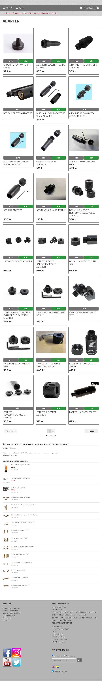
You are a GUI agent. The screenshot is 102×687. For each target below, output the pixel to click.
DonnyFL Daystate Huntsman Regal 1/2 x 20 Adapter (82, 219)
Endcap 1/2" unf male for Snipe (16, 73)
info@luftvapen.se (58, 624)
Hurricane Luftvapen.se (12, 19)
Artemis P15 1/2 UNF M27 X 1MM (82, 320)
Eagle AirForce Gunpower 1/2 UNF (50, 320)
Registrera (58, 662)
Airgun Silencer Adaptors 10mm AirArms (50, 121)
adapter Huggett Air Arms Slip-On (50, 73)
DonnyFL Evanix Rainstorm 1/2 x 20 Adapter (46, 270)
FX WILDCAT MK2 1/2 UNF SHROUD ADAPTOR (48, 371)
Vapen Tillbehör (30, 19)
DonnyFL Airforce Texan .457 (82, 269)
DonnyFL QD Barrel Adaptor (46, 420)
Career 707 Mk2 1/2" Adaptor (46, 170)
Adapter (54, 19)
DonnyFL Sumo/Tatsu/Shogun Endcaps (14, 421)
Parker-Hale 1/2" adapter (82, 418)
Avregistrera (70, 662)
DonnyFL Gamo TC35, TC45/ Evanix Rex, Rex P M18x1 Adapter (16, 321)
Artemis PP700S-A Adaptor (17, 119)
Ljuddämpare (43, 19)
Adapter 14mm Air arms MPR (82, 170)
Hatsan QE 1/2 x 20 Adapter (17, 267)
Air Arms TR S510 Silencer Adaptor (83, 73)
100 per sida (51, 441)
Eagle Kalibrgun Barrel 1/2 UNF (82, 371)
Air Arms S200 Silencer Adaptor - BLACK (16, 170)
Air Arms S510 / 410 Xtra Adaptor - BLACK (81, 121)
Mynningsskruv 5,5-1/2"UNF (50, 216)
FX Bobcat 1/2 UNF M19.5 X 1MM (16, 371)
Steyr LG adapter (12, 216)
